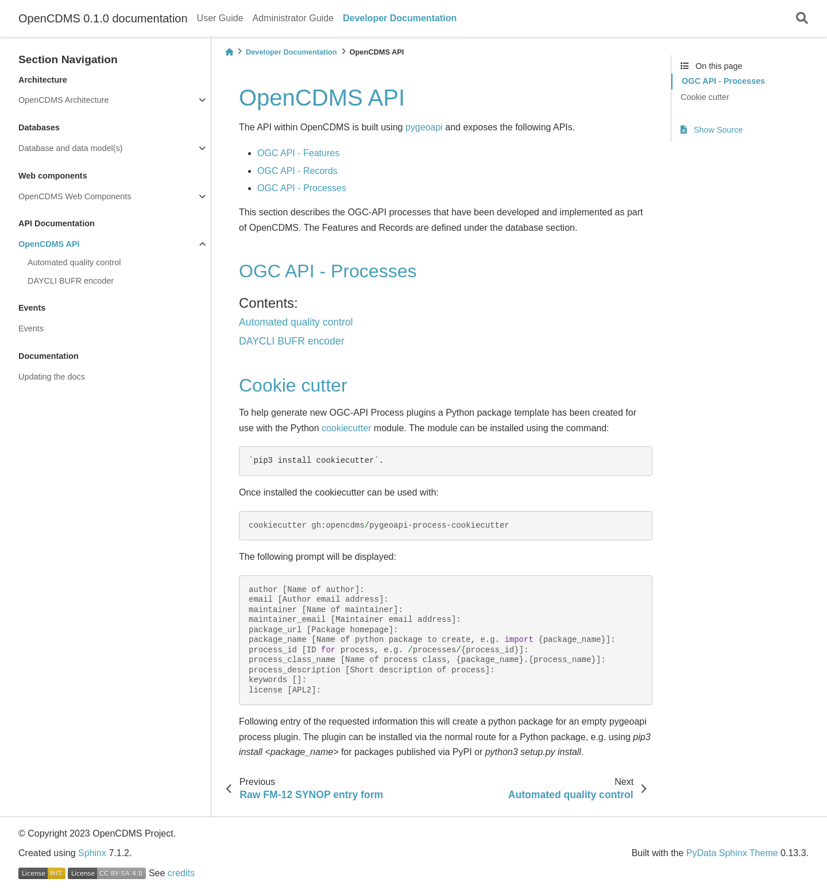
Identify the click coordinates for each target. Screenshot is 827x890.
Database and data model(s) (70, 148)
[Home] (229, 52)
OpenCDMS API (49, 244)
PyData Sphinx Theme (732, 853)
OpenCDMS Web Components (75, 196)
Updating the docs (51, 376)
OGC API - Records (297, 171)
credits (181, 873)
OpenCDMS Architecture (63, 100)
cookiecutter (346, 428)
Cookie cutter (705, 97)
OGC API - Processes (301, 188)
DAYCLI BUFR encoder (71, 280)
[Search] (802, 18)
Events (31, 328)
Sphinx (92, 853)
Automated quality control (74, 262)
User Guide (220, 18)
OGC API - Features (298, 153)
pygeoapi (424, 127)
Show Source (712, 129)
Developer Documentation (400, 18)
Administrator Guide (293, 18)
